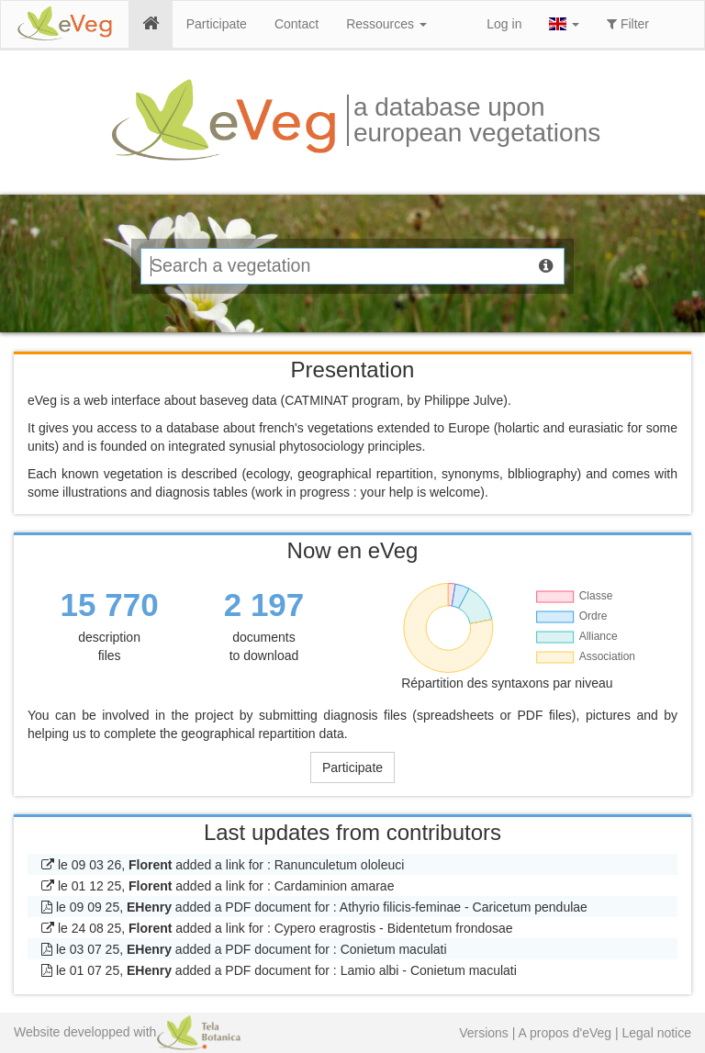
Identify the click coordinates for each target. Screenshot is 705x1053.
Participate (216, 24)
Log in (504, 24)
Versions (484, 1032)
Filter (628, 24)
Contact (296, 24)
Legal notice (656, 1032)
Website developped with (127, 1032)
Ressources (386, 24)
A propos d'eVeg (565, 1032)
